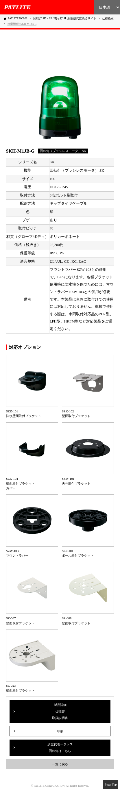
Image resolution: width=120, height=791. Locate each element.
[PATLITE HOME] (15, 18)
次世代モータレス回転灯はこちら (60, 747)
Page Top (111, 784)
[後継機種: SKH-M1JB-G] (21, 23)
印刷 (60, 731)
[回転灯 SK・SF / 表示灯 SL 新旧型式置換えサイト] (64, 18)
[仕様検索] (108, 18)
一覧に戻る (60, 764)
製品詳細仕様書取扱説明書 (60, 711)
